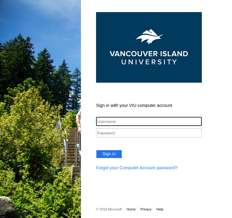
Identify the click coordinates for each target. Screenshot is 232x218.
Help (159, 209)
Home (131, 209)
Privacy (146, 209)
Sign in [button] (109, 153)
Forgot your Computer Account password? (137, 167)
